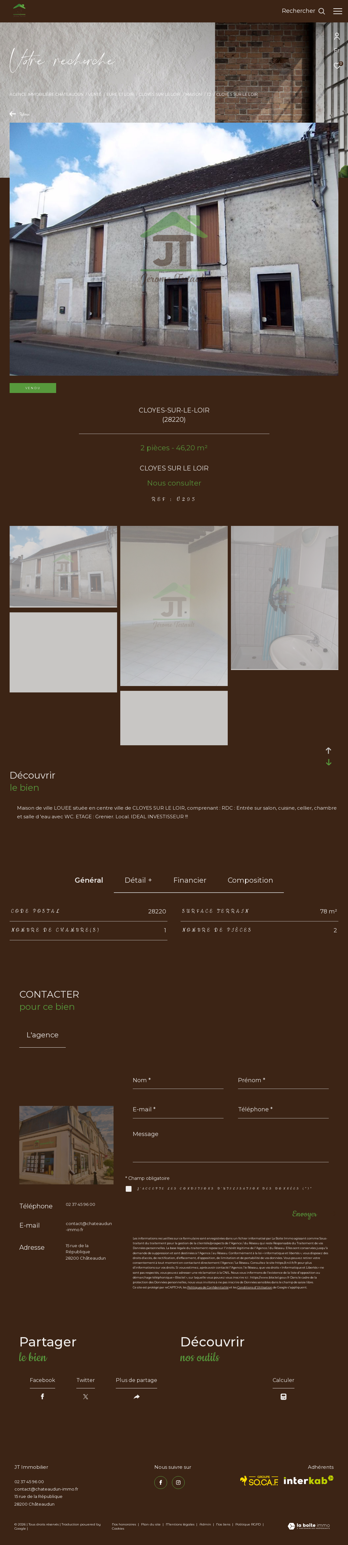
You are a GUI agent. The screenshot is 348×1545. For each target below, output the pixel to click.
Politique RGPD (248, 1524)
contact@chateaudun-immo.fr (46, 1489)
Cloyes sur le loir (159, 94)
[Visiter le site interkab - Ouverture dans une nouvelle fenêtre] (309, 1480)
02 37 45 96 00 (80, 1204)
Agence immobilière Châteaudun (46, 94)
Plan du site (151, 1524)
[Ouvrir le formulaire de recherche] (303, 11)
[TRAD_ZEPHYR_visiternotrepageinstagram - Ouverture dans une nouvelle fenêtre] (178, 1482)
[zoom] (63, 604)
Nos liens (223, 1524)
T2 (209, 94)
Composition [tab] (250, 880)
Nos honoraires (124, 1524)
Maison (193, 94)
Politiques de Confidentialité (208, 1287)
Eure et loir (120, 94)
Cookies (118, 1529)
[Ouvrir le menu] (337, 11)
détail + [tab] (138, 880)
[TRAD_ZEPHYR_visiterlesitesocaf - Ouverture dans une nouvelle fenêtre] (259, 1481)
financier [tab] (190, 880)
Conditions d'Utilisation (254, 1287)
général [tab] (89, 880)
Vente (94, 94)
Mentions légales (180, 1524)
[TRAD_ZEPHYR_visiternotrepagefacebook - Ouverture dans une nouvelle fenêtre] (160, 1482)
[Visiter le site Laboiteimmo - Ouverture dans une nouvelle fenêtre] (309, 1527)
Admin (205, 1524)
